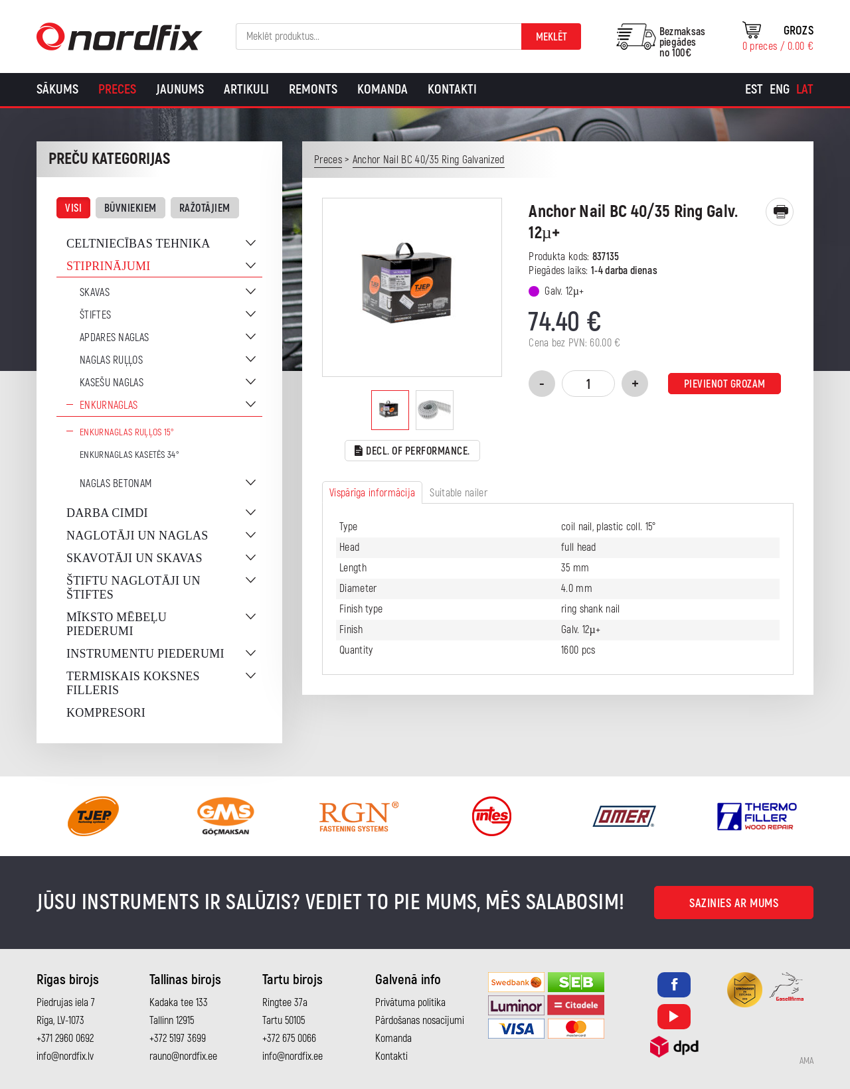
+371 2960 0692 (65, 1038)
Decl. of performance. (412, 452)
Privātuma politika (410, 1002)
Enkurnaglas (108, 405)
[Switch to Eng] (780, 89)
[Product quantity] (588, 383)
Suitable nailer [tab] (458, 493)
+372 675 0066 (289, 1038)
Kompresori (105, 712)
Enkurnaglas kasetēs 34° (129, 455)
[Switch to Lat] (804, 89)
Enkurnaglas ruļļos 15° (127, 432)
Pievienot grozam (725, 384)
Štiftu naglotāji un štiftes (133, 587)
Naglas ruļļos (111, 360)
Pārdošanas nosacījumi (419, 1020)
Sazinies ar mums (733, 903)
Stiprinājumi (108, 266)
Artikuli (246, 89)
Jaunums (180, 89)
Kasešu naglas (111, 383)
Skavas (95, 292)
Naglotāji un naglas (137, 535)
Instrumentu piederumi (145, 653)
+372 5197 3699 (177, 1038)
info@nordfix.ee (292, 1056)
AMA (806, 1061)
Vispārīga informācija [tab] (372, 493)
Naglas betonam (115, 483)
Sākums (57, 89)
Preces (117, 89)
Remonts (313, 89)
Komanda (382, 89)
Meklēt (551, 37)
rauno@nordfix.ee (183, 1056)
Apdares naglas (114, 337)
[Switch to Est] (754, 89)
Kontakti (452, 89)
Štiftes (95, 315)
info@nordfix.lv (65, 1056)
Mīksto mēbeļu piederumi (116, 624)
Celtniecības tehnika (138, 243)
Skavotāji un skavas (134, 558)
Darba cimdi (107, 513)
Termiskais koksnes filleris (133, 683)
